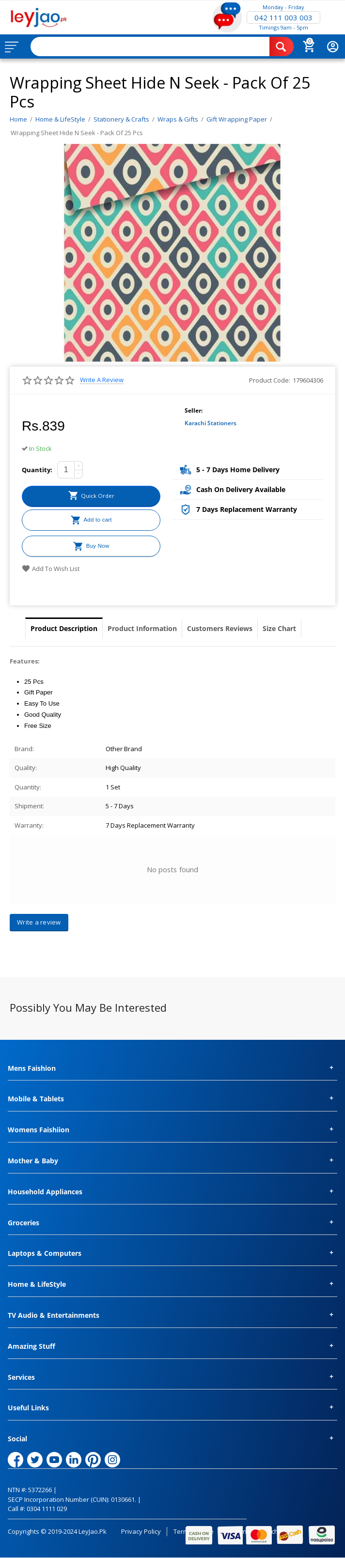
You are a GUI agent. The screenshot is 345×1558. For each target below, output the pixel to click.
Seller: (194, 410)
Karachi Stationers (210, 423)
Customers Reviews (219, 628)
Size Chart (279, 628)
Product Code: (269, 380)
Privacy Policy (141, 1531)
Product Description (64, 628)
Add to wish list (50, 568)
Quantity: (37, 469)
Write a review (102, 380)
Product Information (142, 628)
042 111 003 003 (283, 17)
